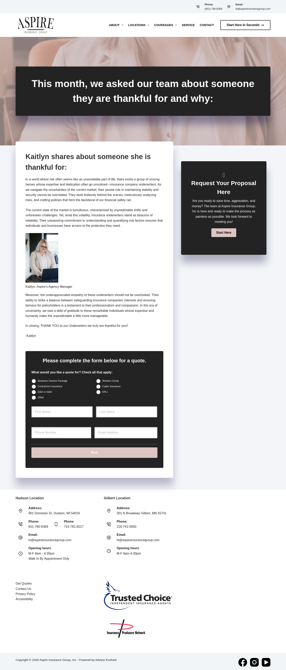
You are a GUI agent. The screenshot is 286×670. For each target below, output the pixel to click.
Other (41, 397)
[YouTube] (266, 660)
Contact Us (23, 587)
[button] (223, 232)
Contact (207, 25)
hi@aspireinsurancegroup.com (252, 8)
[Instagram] (254, 660)
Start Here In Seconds (245, 25)
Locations (139, 25)
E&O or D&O (45, 392)
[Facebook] (242, 660)
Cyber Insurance (111, 386)
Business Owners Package (53, 381)
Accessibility (24, 597)
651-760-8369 (38, 525)
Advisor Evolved (106, 658)
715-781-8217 (74, 525)
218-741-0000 (126, 525)
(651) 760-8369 (213, 8)
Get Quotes (24, 582)
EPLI (105, 392)
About (117, 25)
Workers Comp (110, 381)
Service (188, 25)
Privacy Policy (25, 592)
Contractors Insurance (50, 386)
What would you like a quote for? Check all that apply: (73, 372)
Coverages (166, 25)
